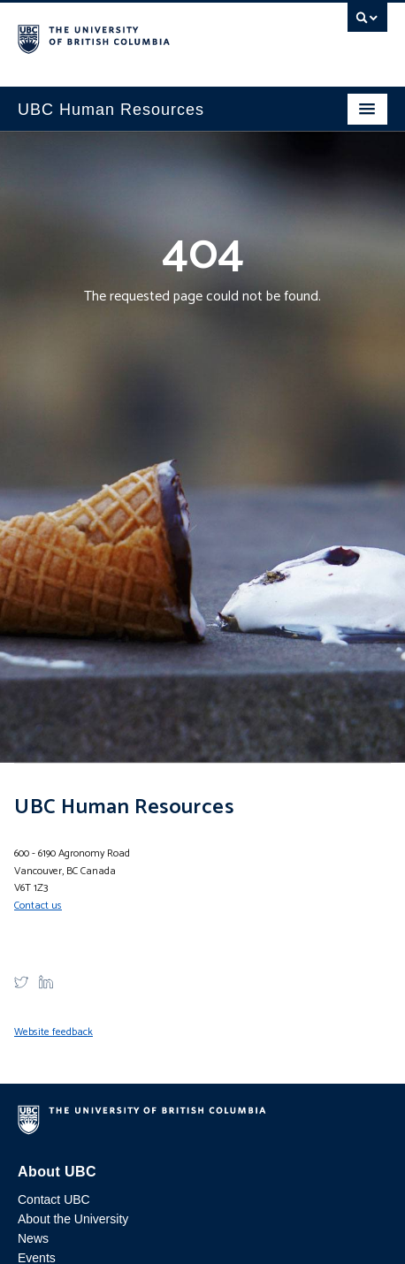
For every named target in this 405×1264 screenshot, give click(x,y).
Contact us (38, 905)
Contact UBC (54, 1199)
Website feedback (53, 1032)
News (33, 1238)
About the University (73, 1219)
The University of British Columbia (147, 36)
